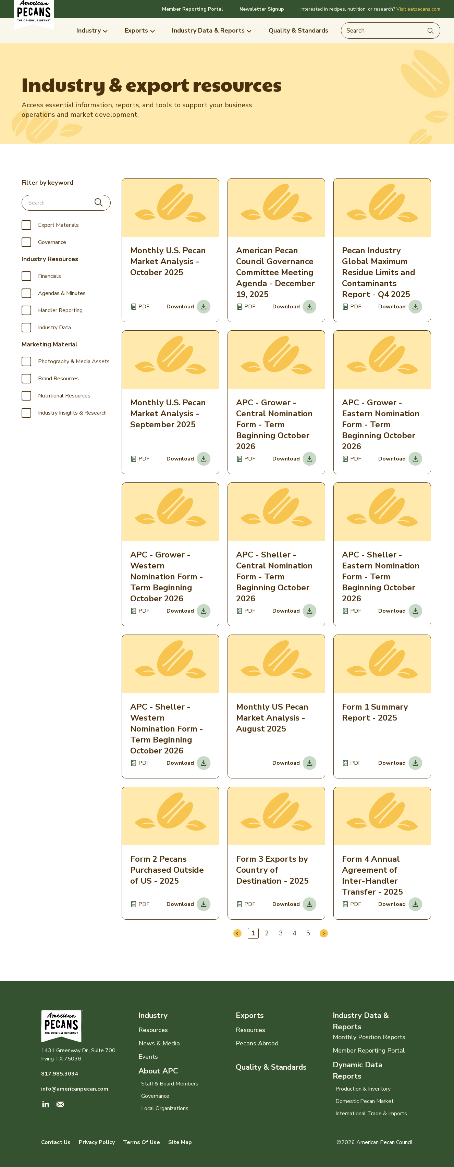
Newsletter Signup (262, 9)
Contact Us (56, 1142)
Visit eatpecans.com (418, 9)
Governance (155, 1096)
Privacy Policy (97, 1142)
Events (148, 1057)
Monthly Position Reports (369, 1037)
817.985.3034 (59, 1074)
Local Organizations (164, 1108)
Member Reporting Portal (192, 9)
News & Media (159, 1043)
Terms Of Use (141, 1142)
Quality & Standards (271, 1067)
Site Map (180, 1142)
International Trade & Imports (371, 1113)
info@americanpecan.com (74, 1089)
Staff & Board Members (169, 1084)
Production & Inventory (363, 1089)
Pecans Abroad (257, 1043)
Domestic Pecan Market (364, 1101)
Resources (153, 1030)
